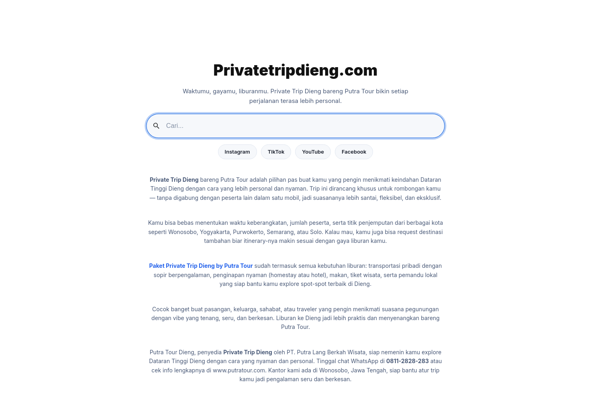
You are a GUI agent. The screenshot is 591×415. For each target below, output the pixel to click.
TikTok (276, 151)
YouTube (313, 151)
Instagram (237, 151)
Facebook (354, 151)
